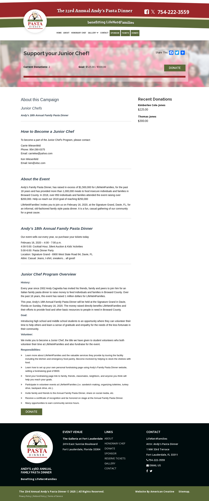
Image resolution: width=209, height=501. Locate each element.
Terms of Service (55, 496)
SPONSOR (110, 453)
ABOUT (108, 438)
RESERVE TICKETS (115, 458)
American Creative (162, 491)
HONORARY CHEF (114, 443)
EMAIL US (153, 465)
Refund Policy (39, 496)
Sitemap (184, 491)
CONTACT (110, 468)
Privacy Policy (25, 496)
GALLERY (109, 463)
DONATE (109, 448)
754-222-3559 (173, 12)
